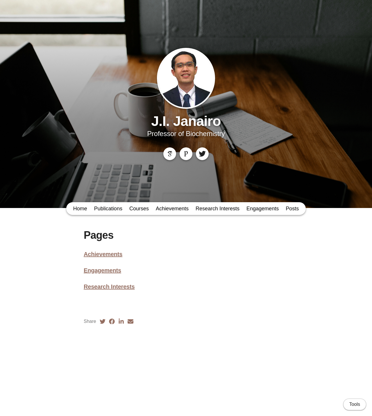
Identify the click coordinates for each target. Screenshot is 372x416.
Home (80, 208)
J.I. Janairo (186, 121)
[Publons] (186, 153)
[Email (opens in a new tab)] (130, 321)
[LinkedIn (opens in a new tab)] (121, 321)
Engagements (262, 208)
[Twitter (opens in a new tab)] (102, 321)
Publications (108, 208)
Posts (292, 208)
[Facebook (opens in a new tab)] (112, 321)
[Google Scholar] (169, 153)
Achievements (172, 208)
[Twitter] (202, 153)
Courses (139, 208)
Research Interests (217, 208)
